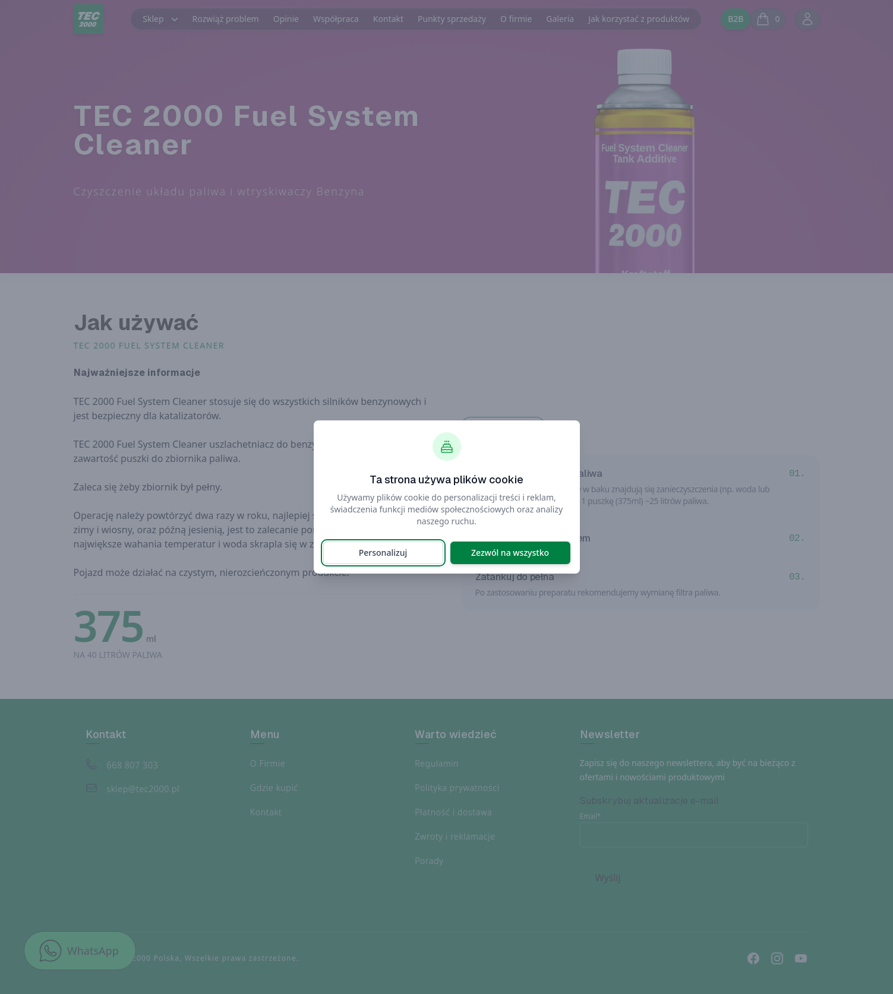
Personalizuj (383, 552)
